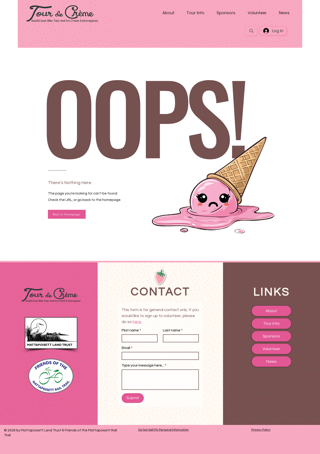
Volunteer (271, 349)
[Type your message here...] (160, 380)
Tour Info (271, 323)
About (271, 311)
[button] (168, 13)
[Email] (159, 355)
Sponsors (271, 336)
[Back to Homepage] (67, 214)
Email (127, 348)
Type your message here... (144, 365)
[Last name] (179, 338)
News (271, 361)
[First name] (138, 338)
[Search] (251, 31)
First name (131, 330)
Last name (172, 330)
